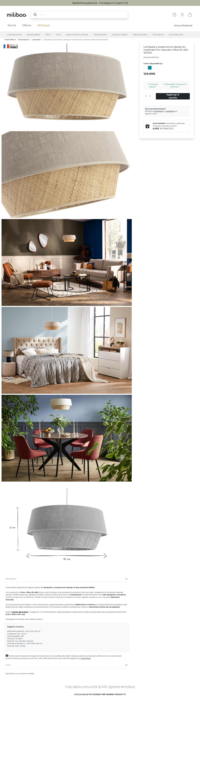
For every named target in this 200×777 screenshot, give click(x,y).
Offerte (26, 25)
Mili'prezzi (43, 25)
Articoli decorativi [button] (176, 35)
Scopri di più (85, 658)
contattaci (169, 111)
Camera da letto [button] (100, 35)
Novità (12, 25)
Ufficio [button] (48, 35)
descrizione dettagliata (151, 57)
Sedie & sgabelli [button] (33, 35)
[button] (41, 717)
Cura (8, 665)
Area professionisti (183, 25)
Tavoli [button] (58, 35)
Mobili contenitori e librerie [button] (77, 35)
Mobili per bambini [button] (119, 35)
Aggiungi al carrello (172, 96)
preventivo (159, 111)
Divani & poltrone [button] (14, 35)
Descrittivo (11, 579)
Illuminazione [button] (158, 35)
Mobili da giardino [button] (140, 35)
